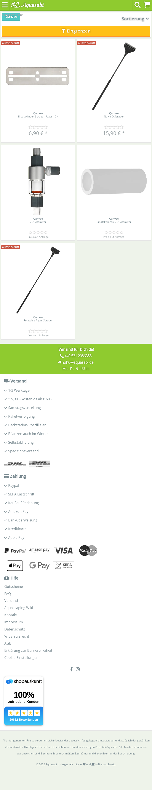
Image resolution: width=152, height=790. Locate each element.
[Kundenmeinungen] (38, 127)
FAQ (7, 593)
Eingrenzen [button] (76, 31)
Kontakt (10, 614)
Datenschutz (14, 629)
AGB (7, 643)
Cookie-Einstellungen (21, 657)
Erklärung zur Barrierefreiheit (28, 650)
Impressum (13, 622)
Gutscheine (13, 586)
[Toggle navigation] (5, 5)
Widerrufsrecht (16, 636)
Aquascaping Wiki (18, 607)
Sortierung (133, 19)
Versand (11, 600)
